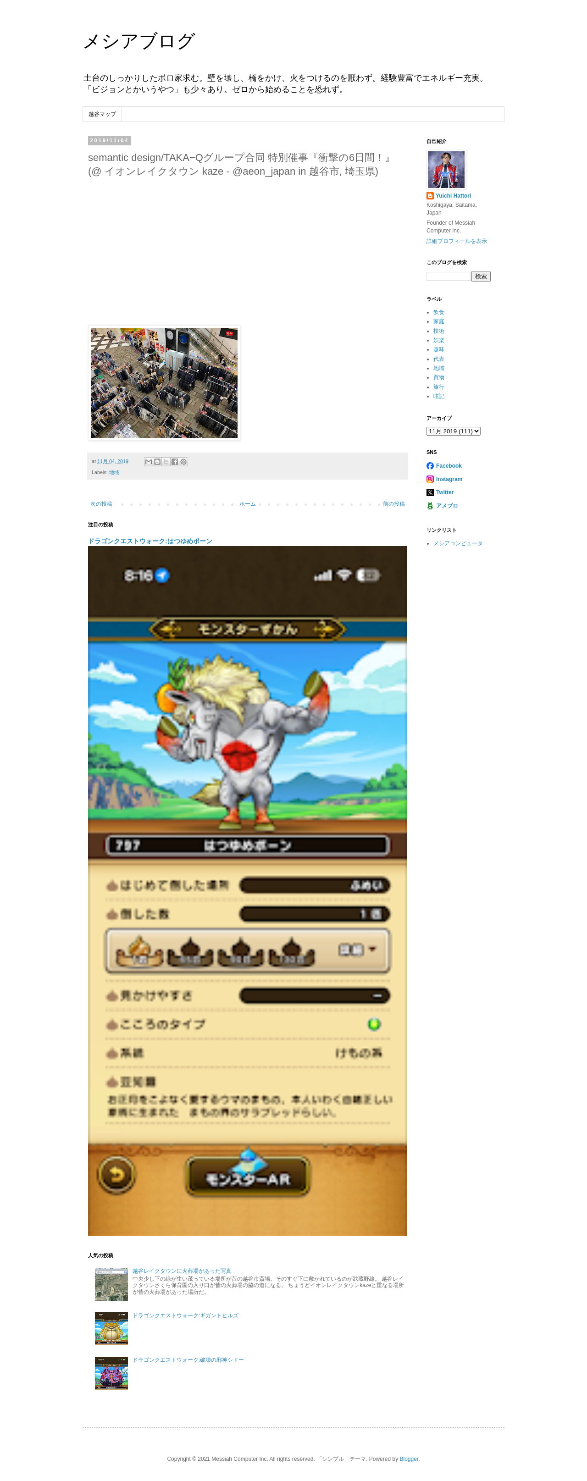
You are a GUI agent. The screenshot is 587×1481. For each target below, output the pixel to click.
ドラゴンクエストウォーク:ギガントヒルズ (185, 1315)
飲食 (438, 312)
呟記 (438, 396)
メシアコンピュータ (458, 543)
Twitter (445, 492)
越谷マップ (102, 114)
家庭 (438, 321)
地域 (114, 472)
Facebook (449, 466)
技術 (438, 331)
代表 (438, 359)
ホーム (247, 504)
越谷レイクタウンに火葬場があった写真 (182, 1271)
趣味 (438, 349)
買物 (438, 377)
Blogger (408, 1459)
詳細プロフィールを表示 (456, 241)
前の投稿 (394, 504)
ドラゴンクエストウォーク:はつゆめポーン (150, 541)
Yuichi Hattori (453, 196)
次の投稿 (101, 504)
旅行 (438, 387)
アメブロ (447, 506)
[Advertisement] (247, 250)
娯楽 (438, 340)
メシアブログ (139, 41)
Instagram (449, 479)
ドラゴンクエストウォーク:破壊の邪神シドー (188, 1360)
